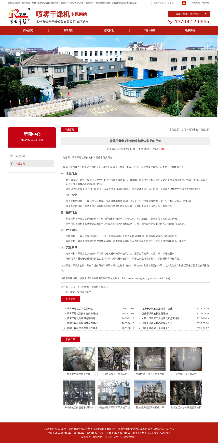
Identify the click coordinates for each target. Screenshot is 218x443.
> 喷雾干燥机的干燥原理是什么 (155, 328)
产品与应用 (149, 30)
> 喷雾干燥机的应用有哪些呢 (79, 318)
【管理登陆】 (130, 436)
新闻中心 (193, 129)
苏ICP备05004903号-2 (162, 428)
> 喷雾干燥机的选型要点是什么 (81, 328)
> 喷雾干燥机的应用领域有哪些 (155, 308)
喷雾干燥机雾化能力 (80, 292)
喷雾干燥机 (31, 3)
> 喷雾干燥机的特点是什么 (78, 308)
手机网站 (196, 3)
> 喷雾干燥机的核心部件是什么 (155, 323)
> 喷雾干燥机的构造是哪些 (153, 313)
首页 (183, 129)
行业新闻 (20, 163)
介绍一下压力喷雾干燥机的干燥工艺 (89, 287)
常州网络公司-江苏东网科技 (107, 436)
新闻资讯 (109, 30)
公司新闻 (20, 156)
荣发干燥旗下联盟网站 (187, 13)
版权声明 (145, 428)
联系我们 (206, 3)
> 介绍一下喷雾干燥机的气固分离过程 (159, 318)
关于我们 (68, 30)
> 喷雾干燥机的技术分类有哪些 (81, 313)
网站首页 (28, 30)
